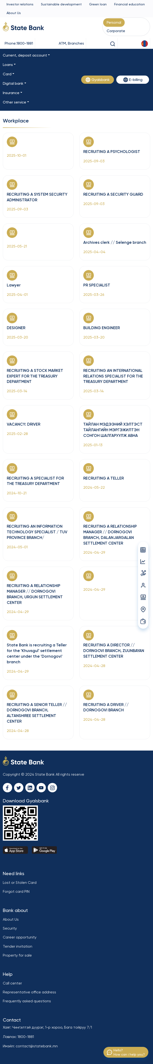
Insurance (11, 93)
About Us (14, 13)
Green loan (98, 4)
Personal (114, 22)
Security (10, 928)
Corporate (116, 31)
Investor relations (20, 4)
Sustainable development (61, 4)
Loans (8, 64)
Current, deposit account (25, 55)
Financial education (129, 4)
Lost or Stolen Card (19, 882)
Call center (12, 983)
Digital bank (13, 83)
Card (7, 74)
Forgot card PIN (16, 891)
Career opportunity (19, 937)
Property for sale (17, 955)
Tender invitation (17, 946)
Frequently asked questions (27, 1001)
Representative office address (29, 992)
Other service (14, 102)
